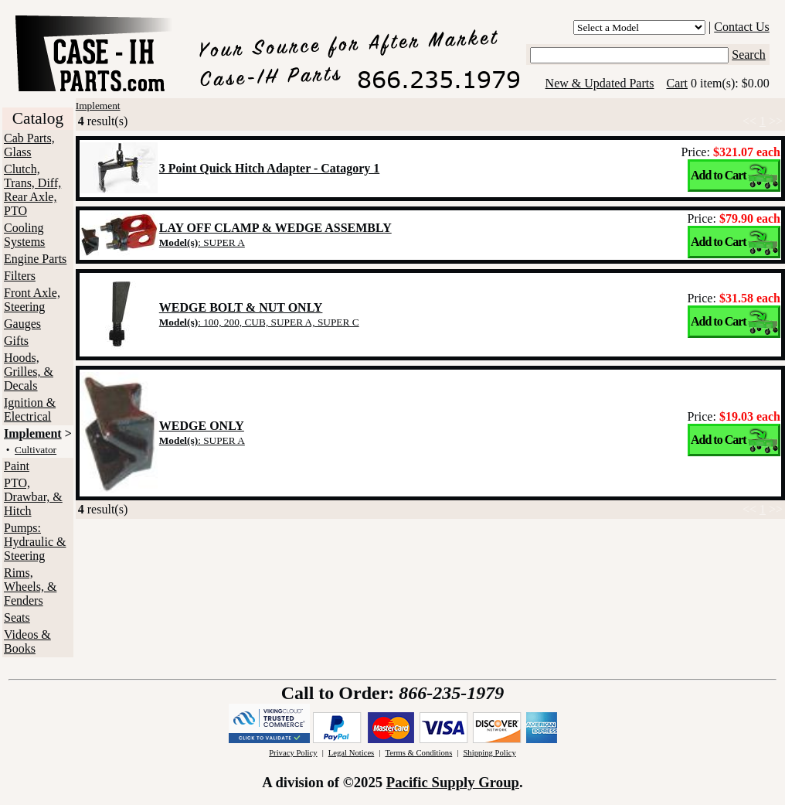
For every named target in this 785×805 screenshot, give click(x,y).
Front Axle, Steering (32, 299)
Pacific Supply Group (452, 782)
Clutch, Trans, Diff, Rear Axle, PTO (32, 189)
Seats (17, 617)
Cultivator (35, 449)
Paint (16, 465)
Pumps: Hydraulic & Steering (35, 541)
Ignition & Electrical (30, 409)
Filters (20, 275)
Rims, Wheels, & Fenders (30, 586)
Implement (33, 433)
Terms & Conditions (418, 753)
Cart (677, 83)
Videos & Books (27, 641)
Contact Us (742, 26)
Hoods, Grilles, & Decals (28, 371)
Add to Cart (718, 175)
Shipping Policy (489, 753)
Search (749, 54)
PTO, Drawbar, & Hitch (33, 496)
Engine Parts (35, 258)
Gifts (16, 340)
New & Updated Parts (599, 83)
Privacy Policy (293, 753)
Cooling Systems (24, 234)
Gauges (22, 323)
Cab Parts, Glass (29, 145)
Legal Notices (351, 753)
